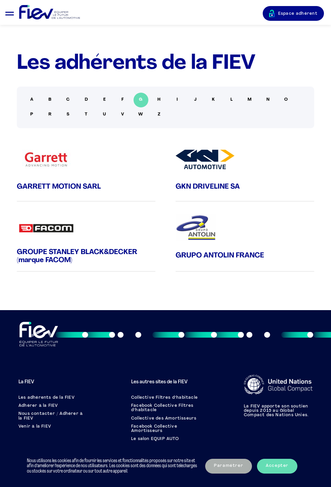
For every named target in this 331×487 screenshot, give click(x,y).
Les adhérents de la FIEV (47, 398)
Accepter (277, 466)
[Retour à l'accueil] (141, 12)
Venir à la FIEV (35, 427)
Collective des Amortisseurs (163, 419)
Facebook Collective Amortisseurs (154, 429)
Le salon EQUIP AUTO (155, 439)
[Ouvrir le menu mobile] (9, 12)
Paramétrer (228, 466)
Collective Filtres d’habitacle (164, 398)
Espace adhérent (298, 14)
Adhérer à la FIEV (38, 406)
